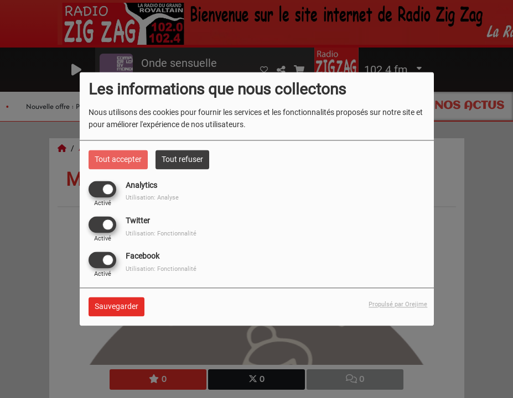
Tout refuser (182, 159)
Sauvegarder (116, 306)
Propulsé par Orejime (398, 304)
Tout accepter (118, 159)
